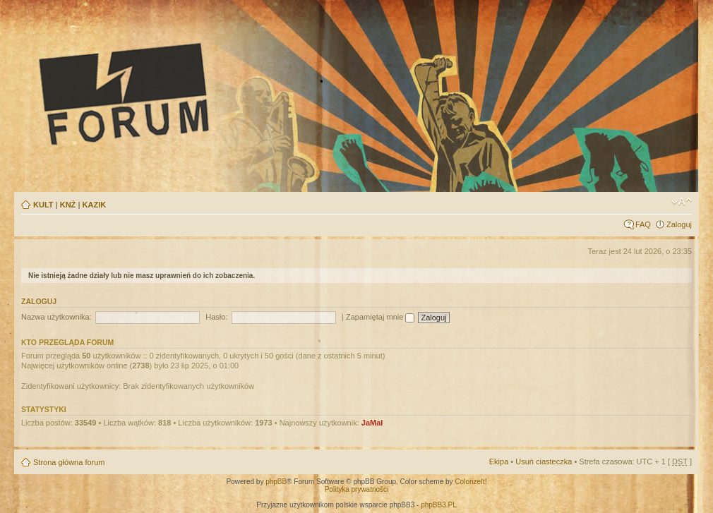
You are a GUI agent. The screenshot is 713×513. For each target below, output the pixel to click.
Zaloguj (679, 224)
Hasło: (216, 317)
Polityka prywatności (357, 489)
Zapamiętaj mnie (380, 317)
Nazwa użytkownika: (56, 317)
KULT (43, 204)
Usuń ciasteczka (543, 461)
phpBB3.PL (439, 505)
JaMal (372, 422)
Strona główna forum (69, 462)
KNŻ (68, 204)
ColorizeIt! (470, 481)
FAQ (643, 224)
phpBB (276, 481)
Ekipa (499, 461)
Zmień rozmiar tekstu (681, 201)
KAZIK (95, 204)
